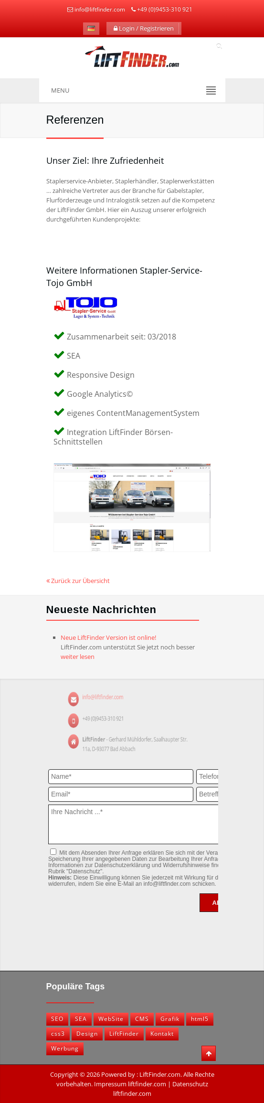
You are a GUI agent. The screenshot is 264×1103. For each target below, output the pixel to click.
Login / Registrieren (144, 28)
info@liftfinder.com (99, 9)
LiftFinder (124, 1033)
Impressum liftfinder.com (130, 1084)
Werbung (65, 1048)
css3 (58, 1033)
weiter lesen (78, 656)
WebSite (111, 1019)
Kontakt (162, 1033)
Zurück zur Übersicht (78, 580)
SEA (81, 1019)
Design (87, 1033)
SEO (57, 1019)
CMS (142, 1019)
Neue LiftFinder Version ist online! (108, 637)
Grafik (170, 1019)
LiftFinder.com (159, 1074)
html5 (200, 1019)
